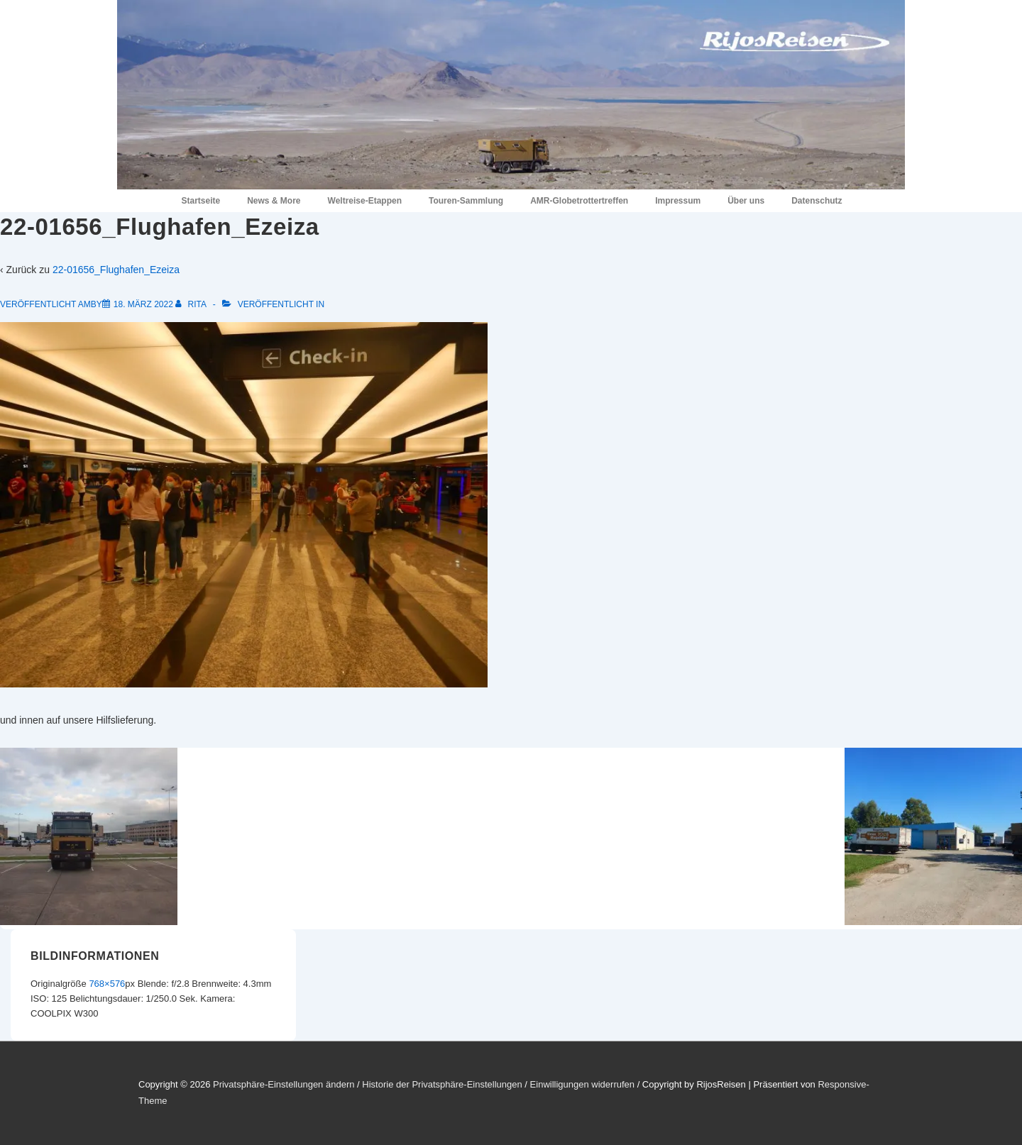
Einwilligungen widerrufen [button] (582, 1084)
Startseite (200, 201)
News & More (273, 201)
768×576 (107, 983)
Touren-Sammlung (466, 201)
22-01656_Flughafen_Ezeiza (116, 269)
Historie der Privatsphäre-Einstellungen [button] (442, 1084)
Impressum (677, 201)
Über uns (745, 201)
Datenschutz (816, 201)
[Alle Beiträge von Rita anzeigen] (191, 304)
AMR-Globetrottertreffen (579, 201)
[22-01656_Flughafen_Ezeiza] (143, 304)
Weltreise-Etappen (365, 201)
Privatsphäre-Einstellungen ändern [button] (283, 1084)
